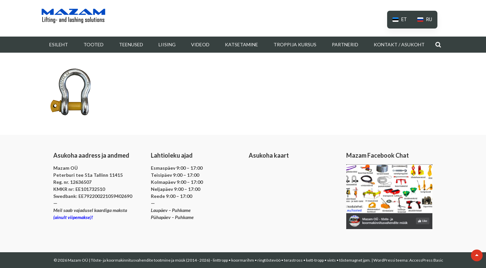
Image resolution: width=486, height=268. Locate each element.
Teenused (131, 44)
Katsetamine (241, 44)
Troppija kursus (295, 44)
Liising (167, 44)
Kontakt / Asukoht (399, 44)
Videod (200, 44)
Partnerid (345, 44)
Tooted (93, 44)
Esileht (58, 44)
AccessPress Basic (426, 260)
